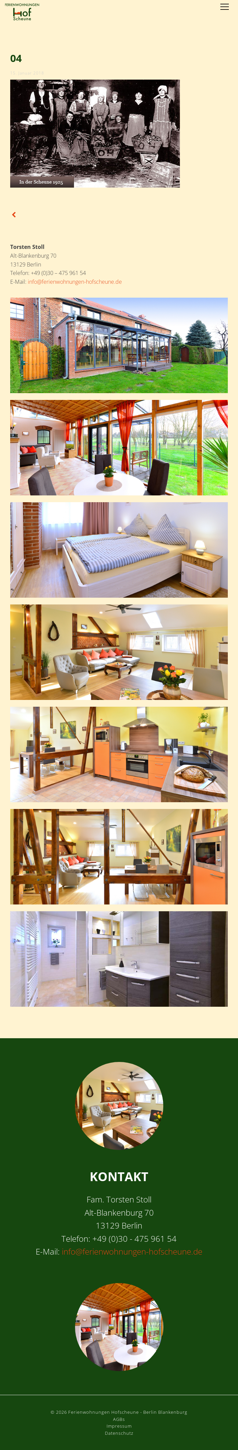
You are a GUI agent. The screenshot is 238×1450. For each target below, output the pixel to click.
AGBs (119, 1419)
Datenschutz (119, 1433)
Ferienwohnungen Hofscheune (22, 11)
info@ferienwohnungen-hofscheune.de (75, 281)
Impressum (119, 1426)
